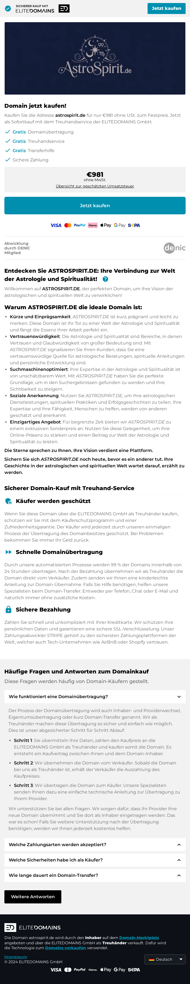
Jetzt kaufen (166, 8)
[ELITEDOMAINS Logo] (86, 928)
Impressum (15, 956)
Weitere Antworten (33, 896)
